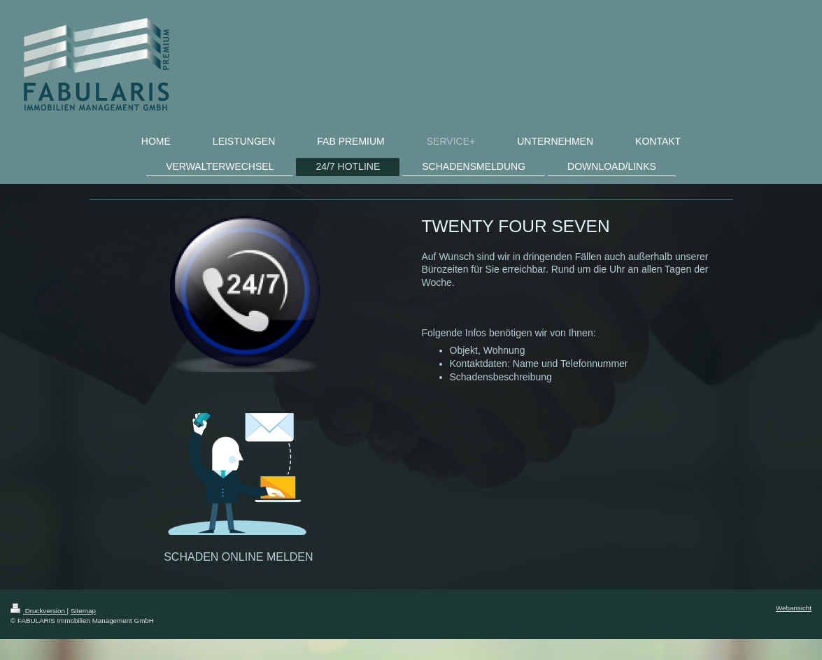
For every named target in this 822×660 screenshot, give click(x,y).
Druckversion (38, 611)
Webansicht (794, 608)
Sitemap (83, 611)
